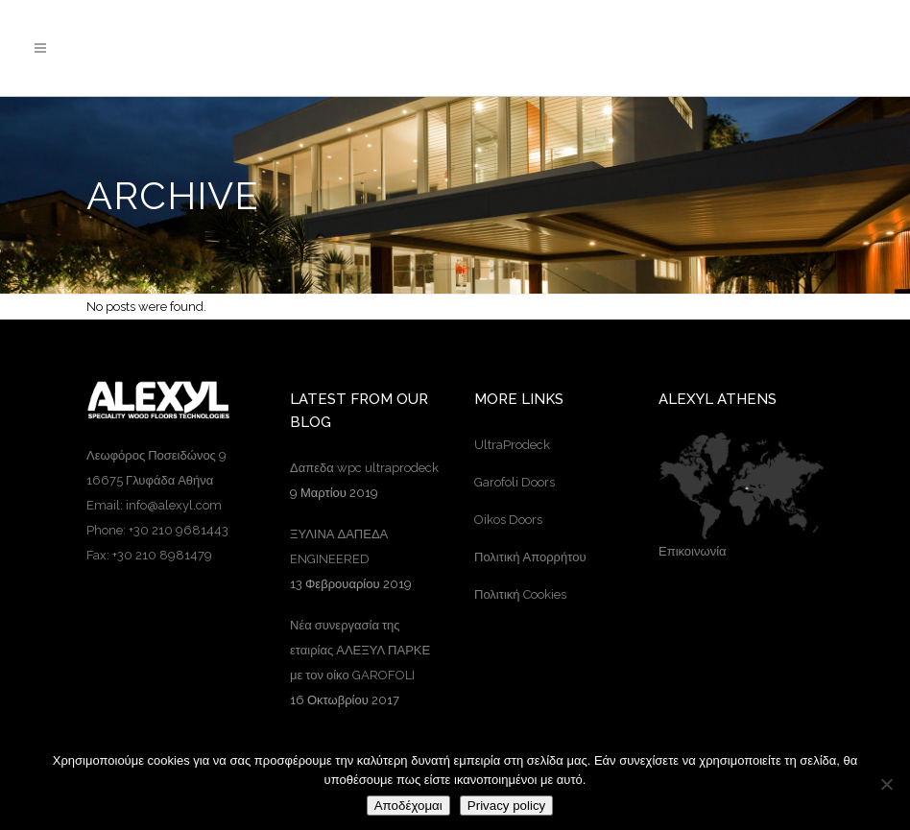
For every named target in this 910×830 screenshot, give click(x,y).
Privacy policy (506, 805)
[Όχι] (886, 784)
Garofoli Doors (514, 482)
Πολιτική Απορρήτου (530, 557)
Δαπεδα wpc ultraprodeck (364, 468)
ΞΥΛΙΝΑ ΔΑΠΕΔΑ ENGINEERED (339, 546)
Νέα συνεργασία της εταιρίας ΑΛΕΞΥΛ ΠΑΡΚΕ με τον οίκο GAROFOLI (360, 650)
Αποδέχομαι (408, 805)
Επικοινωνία (693, 551)
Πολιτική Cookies (520, 594)
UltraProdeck (512, 445)
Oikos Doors (508, 519)
